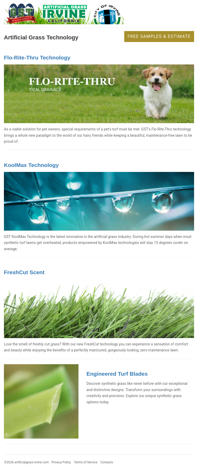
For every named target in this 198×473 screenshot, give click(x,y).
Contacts (106, 462)
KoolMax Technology (31, 165)
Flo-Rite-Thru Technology (37, 58)
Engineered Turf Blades (117, 374)
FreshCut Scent (24, 272)
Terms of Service (85, 462)
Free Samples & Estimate (159, 36)
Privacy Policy (61, 462)
